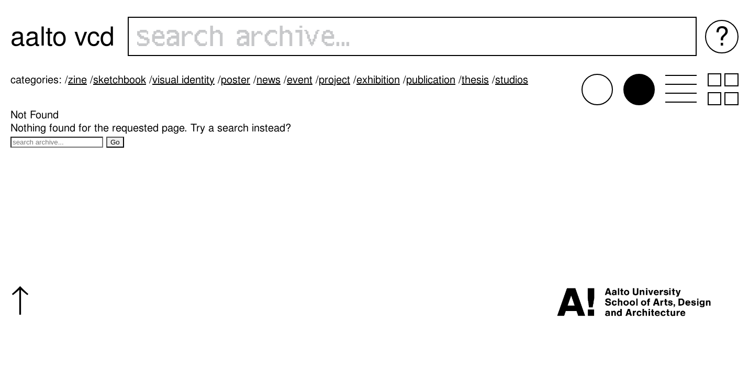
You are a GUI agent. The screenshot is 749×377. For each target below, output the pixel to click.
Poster (235, 79)
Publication (430, 79)
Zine (77, 79)
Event (299, 79)
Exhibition (378, 79)
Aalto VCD (62, 36)
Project (334, 79)
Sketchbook (119, 79)
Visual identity (183, 79)
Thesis (475, 79)
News (268, 79)
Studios (511, 79)
